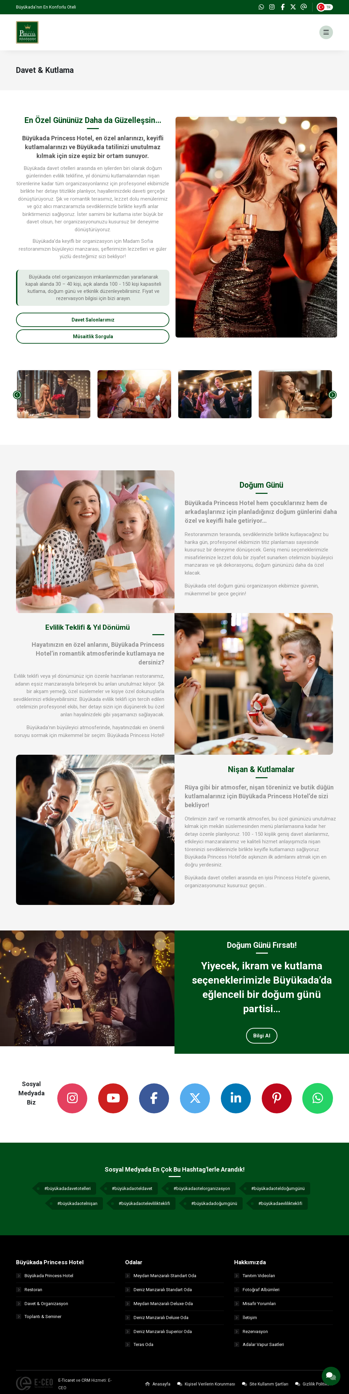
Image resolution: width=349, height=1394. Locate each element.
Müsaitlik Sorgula (93, 339)
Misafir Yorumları (255, 1306)
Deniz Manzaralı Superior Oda (158, 1334)
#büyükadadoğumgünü (214, 1206)
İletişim (245, 1320)
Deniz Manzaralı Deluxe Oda (156, 1320)
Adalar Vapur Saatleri (259, 1348)
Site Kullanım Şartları (265, 1387)
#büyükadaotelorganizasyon (201, 1191)
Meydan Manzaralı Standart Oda (160, 1278)
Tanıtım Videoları (254, 1278)
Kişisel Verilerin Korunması (206, 1387)
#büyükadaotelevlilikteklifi (144, 1206)
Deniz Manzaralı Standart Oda (158, 1292)
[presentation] (17, 398)
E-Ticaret (66, 1384)
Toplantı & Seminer (38, 1320)
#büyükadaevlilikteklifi (280, 1206)
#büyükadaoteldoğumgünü (278, 1191)
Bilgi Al (261, 1039)
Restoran (29, 1292)
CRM (85, 1384)
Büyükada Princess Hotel (44, 1278)
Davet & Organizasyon (42, 1306)
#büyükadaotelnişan (77, 1206)
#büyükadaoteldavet (132, 1191)
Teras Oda (139, 1348)
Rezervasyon (251, 1334)
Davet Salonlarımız (93, 323)
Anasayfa (157, 1387)
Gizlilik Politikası (314, 1387)
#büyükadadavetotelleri (67, 1191)
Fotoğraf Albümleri (256, 1292)
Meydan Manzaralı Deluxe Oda (159, 1306)
